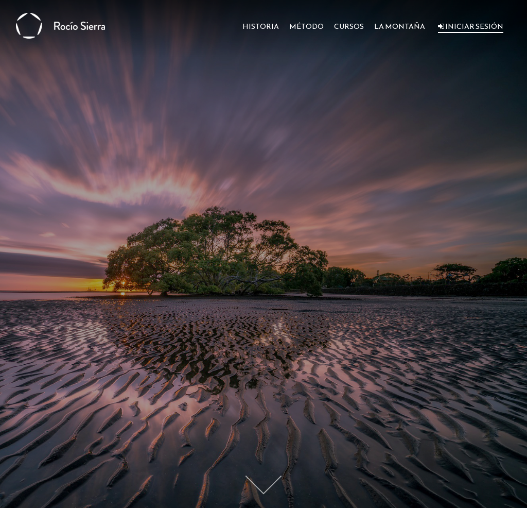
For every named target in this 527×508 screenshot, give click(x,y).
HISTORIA (260, 26)
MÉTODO (306, 26)
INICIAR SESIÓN (470, 26)
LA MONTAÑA (399, 26)
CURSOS (349, 26)
